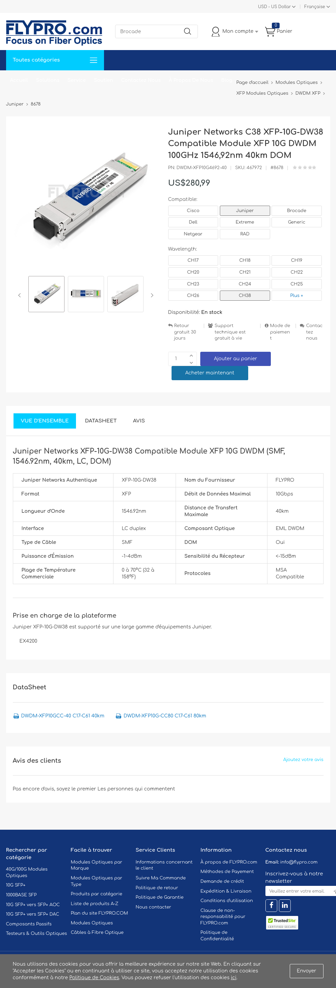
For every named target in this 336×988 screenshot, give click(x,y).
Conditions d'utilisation (227, 900)
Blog (226, 80)
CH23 (193, 284)
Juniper (245, 210)
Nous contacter (153, 907)
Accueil (19, 80)
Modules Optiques (92, 923)
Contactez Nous (141, 80)
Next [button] (150, 295)
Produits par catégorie (97, 894)
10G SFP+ (16, 885)
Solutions (47, 80)
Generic (297, 222)
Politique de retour (157, 888)
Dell (193, 222)
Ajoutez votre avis (303, 759)
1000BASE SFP (21, 895)
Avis (139, 421)
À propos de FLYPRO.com (229, 862)
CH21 (244, 272)
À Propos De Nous (191, 80)
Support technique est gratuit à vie (229, 332)
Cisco (193, 210)
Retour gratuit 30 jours (185, 332)
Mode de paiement (280, 332)
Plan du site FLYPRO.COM (99, 913)
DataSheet (101, 421)
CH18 (245, 260)
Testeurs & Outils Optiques (36, 933)
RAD (245, 234)
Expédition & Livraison (226, 891)
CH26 (193, 295)
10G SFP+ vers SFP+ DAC (32, 914)
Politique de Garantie (160, 897)
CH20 (193, 272)
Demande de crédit (222, 881)
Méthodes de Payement (227, 871)
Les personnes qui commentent (136, 788)
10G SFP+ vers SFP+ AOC (33, 904)
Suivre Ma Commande (161, 878)
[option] (46, 295)
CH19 (296, 260)
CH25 (296, 284)
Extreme (245, 222)
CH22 (296, 272)
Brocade (296, 210)
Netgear (193, 234)
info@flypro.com (299, 862)
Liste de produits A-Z (95, 903)
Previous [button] (20, 295)
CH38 (245, 295)
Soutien (103, 80)
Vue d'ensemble (45, 421)
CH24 (245, 284)
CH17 (193, 260)
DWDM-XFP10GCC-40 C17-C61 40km (62, 715)
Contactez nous (314, 332)
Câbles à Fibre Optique (97, 932)
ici (233, 977)
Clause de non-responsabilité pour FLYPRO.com (223, 916)
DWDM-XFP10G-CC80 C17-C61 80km (165, 715)
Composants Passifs (29, 924)
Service (77, 80)
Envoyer (306, 970)
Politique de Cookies (94, 977)
